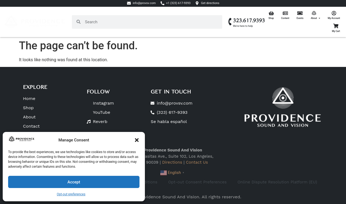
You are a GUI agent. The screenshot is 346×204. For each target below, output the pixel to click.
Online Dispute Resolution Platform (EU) (277, 182)
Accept (73, 182)
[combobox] (151, 22)
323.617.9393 (249, 21)
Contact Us (197, 162)
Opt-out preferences (71, 194)
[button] (136, 140)
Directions (172, 162)
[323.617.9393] (230, 22)
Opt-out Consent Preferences (197, 182)
